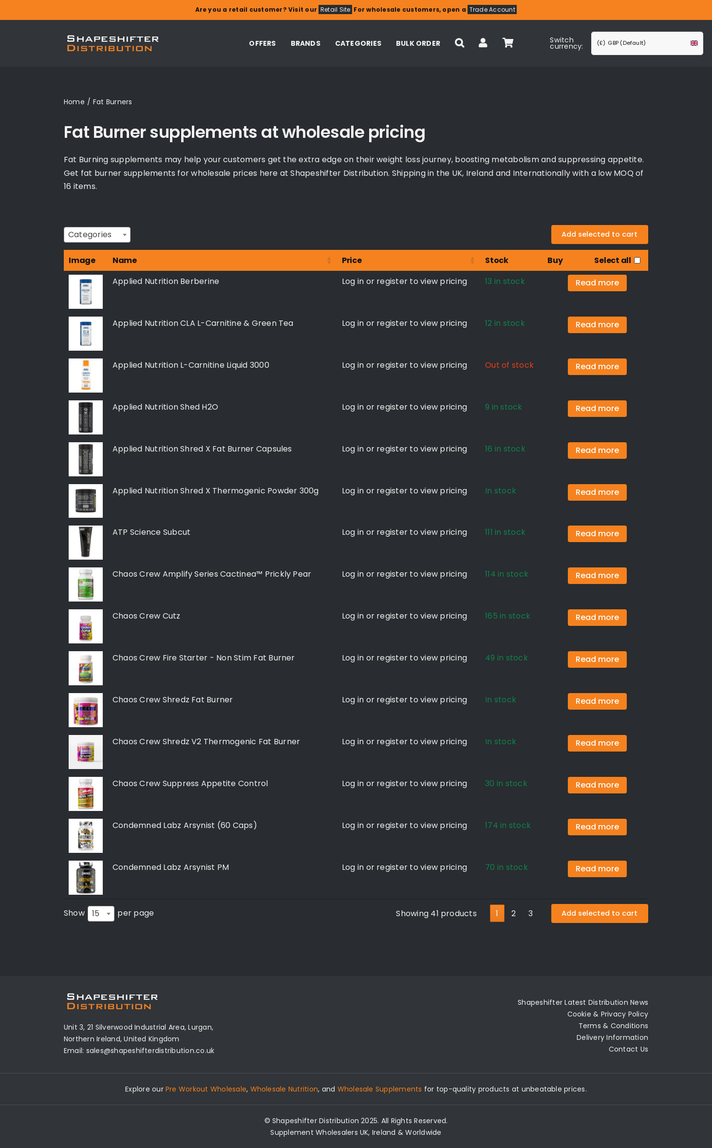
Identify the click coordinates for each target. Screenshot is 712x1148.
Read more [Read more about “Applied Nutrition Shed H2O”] (597, 408)
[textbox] (92, 234)
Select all (612, 260)
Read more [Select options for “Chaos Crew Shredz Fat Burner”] (597, 701)
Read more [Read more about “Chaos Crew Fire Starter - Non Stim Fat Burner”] (597, 659)
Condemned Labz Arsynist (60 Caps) (184, 825)
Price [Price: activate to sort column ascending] (352, 260)
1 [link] (497, 913)
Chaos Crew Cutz (146, 615)
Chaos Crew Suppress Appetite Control (190, 783)
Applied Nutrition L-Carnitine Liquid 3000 (190, 365)
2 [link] (513, 913)
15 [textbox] (95, 913)
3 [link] (530, 913)
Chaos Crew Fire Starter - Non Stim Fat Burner (203, 657)
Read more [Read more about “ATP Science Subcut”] (597, 533)
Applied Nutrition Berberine (165, 281)
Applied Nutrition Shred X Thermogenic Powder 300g (215, 490)
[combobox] (97, 235)
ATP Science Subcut (151, 532)
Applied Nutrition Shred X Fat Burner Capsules (202, 448)
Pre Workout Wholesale (206, 1089)
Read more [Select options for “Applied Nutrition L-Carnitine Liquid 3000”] (597, 366)
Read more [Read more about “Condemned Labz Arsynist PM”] (597, 868)
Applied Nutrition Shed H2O (165, 407)
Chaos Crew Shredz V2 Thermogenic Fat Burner (206, 741)
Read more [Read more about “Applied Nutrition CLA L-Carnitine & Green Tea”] (597, 324)
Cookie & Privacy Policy (608, 1014)
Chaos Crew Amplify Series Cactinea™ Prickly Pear (212, 574)
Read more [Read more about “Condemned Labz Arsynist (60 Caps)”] (597, 826)
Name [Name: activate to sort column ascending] (124, 260)
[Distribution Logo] (113, 33)
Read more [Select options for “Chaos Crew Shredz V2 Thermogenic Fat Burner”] (597, 743)
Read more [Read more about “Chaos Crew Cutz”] (597, 617)
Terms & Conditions (613, 1026)
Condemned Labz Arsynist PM (170, 867)
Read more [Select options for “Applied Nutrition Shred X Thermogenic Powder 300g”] (597, 492)
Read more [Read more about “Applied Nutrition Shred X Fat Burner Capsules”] (597, 450)
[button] (459, 43)
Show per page (109, 914)
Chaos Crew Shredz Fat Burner (172, 699)
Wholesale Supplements (379, 1089)
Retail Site (335, 9)
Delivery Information (612, 1037)
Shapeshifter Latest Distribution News (583, 1002)
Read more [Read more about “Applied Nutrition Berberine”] (597, 282)
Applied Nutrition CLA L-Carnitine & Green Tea (203, 323)
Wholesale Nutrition (284, 1089)
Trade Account (492, 9)
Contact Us (628, 1049)
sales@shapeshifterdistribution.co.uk (150, 1050)
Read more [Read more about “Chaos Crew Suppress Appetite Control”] (597, 784)
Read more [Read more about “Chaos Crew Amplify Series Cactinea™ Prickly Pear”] (597, 575)
